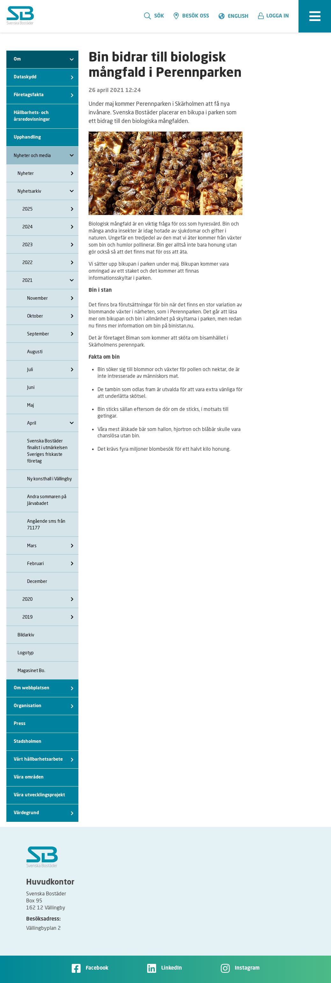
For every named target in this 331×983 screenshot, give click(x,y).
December (37, 581)
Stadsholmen (27, 741)
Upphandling (27, 137)
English (238, 16)
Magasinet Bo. (31, 670)
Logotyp (26, 652)
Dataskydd (44, 77)
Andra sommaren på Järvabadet (46, 500)
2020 (48, 599)
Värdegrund (44, 813)
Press (19, 723)
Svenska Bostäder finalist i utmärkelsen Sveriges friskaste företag (47, 450)
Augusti (34, 351)
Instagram (247, 968)
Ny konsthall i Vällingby (49, 478)
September (50, 333)
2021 (48, 280)
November (50, 298)
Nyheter (46, 173)
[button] (276, 16)
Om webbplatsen (44, 688)
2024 (48, 226)
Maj (30, 405)
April (50, 423)
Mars (50, 545)
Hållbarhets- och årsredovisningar (32, 116)
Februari (50, 563)
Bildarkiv (26, 634)
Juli (50, 369)
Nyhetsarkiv (46, 191)
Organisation (44, 706)
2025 (48, 209)
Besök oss (191, 15)
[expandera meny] (315, 16)
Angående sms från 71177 (46, 524)
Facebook (97, 968)
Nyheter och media (44, 155)
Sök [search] (154, 15)
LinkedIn (171, 968)
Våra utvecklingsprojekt (39, 795)
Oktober (50, 316)
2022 (48, 262)
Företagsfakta (44, 95)
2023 (48, 244)
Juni (30, 387)
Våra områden (29, 777)
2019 (48, 617)
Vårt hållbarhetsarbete (44, 759)
